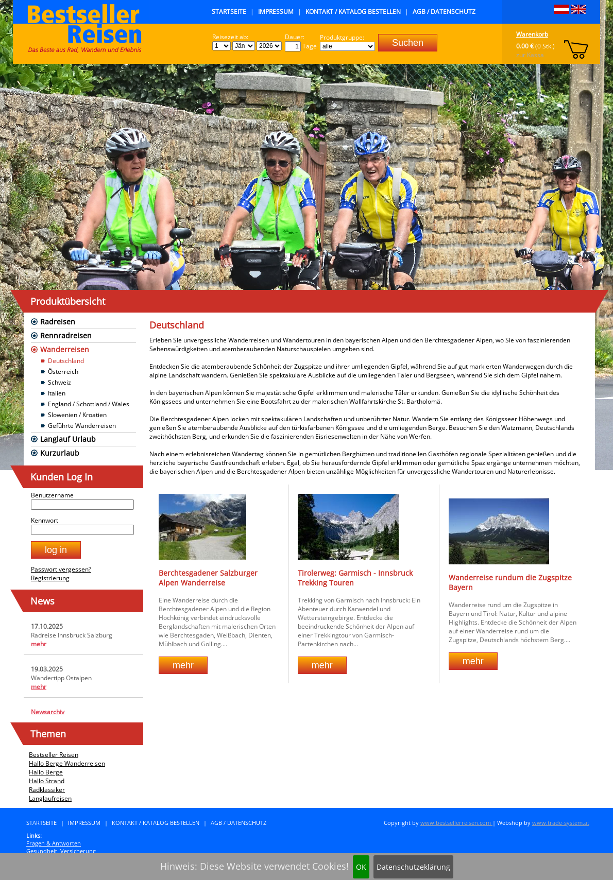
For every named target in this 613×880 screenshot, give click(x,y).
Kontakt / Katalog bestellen (353, 11)
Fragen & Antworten (53, 843)
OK (361, 867)
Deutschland (66, 360)
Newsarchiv (47, 712)
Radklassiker (47, 789)
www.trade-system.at (560, 822)
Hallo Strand (46, 781)
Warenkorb (532, 34)
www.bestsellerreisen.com (456, 822)
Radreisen (57, 321)
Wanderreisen (64, 349)
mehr (38, 644)
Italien (56, 393)
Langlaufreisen (50, 798)
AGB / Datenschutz (444, 11)
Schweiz (59, 382)
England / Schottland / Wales (88, 404)
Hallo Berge (46, 772)
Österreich (63, 371)
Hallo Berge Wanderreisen (67, 763)
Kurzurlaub (59, 453)
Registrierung (50, 578)
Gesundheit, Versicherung (61, 851)
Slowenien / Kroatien (77, 414)
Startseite (229, 11)
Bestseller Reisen (53, 754)
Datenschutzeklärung (413, 867)
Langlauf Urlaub (68, 439)
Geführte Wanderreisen (82, 425)
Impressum (276, 11)
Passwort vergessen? (61, 569)
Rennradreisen (66, 335)
